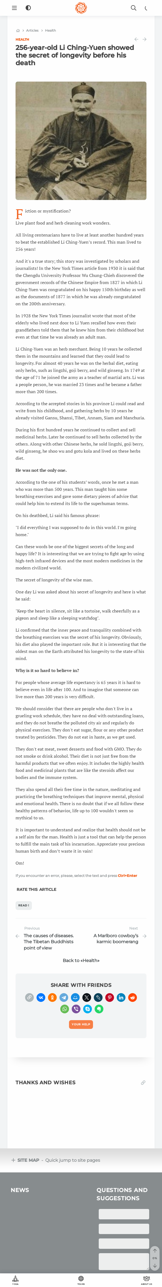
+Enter (127, 875)
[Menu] (14, 8)
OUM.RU (71, 1255)
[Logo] (81, 8)
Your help (81, 1265)
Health (22, 39)
